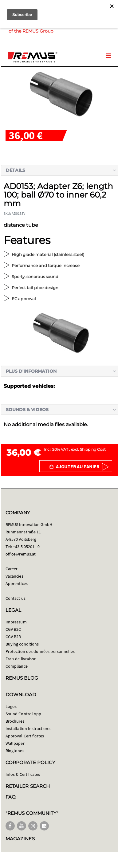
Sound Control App (23, 714)
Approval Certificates (25, 736)
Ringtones (15, 750)
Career (12, 568)
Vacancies (14, 576)
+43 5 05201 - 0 (26, 546)
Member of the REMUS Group (47, 28)
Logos (11, 706)
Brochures (15, 721)
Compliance (17, 666)
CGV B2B (13, 636)
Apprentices (17, 583)
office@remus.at (21, 554)
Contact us (16, 598)
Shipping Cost (93, 449)
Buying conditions (22, 644)
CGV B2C (13, 629)
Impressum (16, 622)
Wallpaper (15, 743)
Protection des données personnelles (40, 651)
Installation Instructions (28, 728)
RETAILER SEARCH (28, 786)
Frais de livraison (21, 659)
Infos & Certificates (23, 774)
